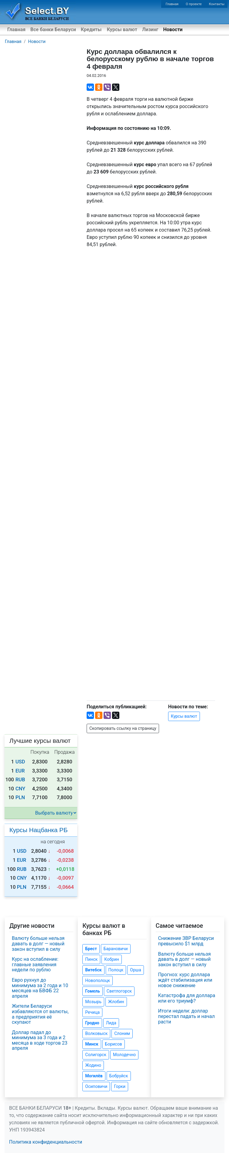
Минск (91, 1044)
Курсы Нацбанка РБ (38, 829)
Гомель (92, 991)
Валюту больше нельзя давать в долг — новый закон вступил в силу (38, 943)
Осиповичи (96, 1086)
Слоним (122, 1033)
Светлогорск (119, 991)
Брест (91, 948)
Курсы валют (122, 29)
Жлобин (116, 1001)
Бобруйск (118, 1075)
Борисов (113, 1044)
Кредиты (91, 29)
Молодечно (124, 1054)
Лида (111, 1022)
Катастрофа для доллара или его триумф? (186, 998)
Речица (92, 1012)
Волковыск (96, 1033)
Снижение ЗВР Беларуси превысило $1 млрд (186, 941)
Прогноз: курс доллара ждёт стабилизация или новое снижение (185, 980)
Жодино (93, 1065)
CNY (20, 789)
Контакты (216, 4)
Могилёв (93, 1075)
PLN (20, 797)
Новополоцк (97, 980)
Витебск (93, 969)
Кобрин (111, 959)
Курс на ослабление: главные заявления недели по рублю (35, 964)
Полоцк (116, 969)
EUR (20, 771)
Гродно (92, 1022)
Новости (173, 29)
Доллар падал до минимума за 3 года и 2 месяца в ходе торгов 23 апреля (40, 1040)
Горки (119, 1086)
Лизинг (150, 29)
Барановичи (116, 948)
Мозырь (93, 1001)
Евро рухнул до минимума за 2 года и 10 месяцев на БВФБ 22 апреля (40, 988)
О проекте (193, 4)
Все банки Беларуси (53, 29)
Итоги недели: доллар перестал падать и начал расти (186, 1016)
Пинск (91, 959)
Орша (135, 969)
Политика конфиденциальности (45, 1142)
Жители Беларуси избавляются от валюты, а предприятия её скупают (40, 1014)
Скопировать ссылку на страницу (122, 728)
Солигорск (95, 1054)
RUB (20, 779)
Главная (172, 4)
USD (20, 762)
